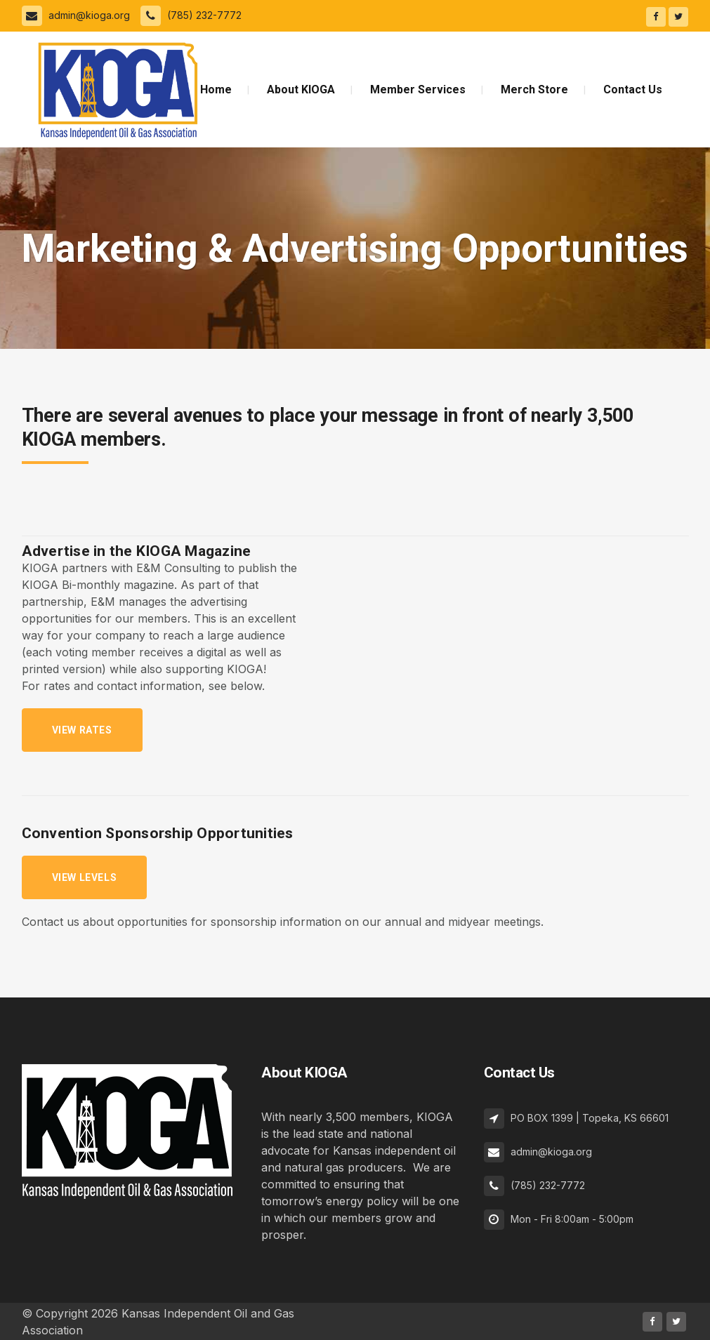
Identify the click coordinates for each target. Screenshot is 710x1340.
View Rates (82, 730)
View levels (84, 877)
